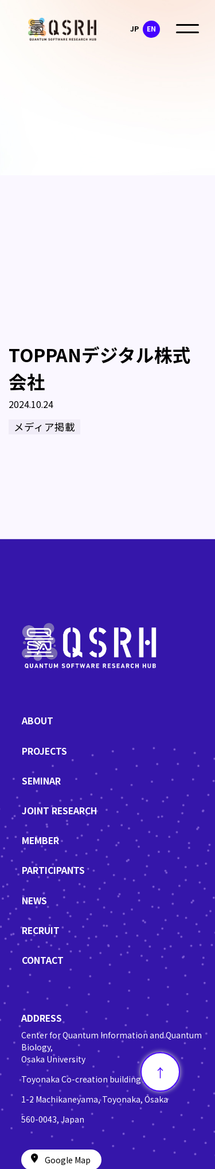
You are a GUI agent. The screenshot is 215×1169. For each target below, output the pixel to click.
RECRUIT (41, 930)
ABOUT (37, 720)
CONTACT (43, 960)
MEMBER (40, 840)
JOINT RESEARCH (59, 810)
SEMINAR (41, 780)
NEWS (34, 900)
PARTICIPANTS (53, 870)
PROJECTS (44, 751)
